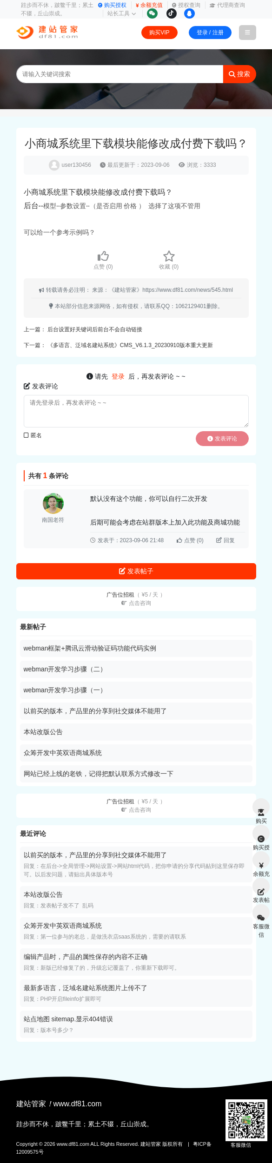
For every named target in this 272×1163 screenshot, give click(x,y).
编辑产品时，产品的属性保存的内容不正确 (85, 956)
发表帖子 (136, 571)
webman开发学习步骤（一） (65, 690)
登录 (118, 376)
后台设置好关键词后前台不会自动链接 (94, 329)
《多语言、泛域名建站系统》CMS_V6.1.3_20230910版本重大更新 (130, 345)
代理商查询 (227, 5)
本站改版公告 (43, 732)
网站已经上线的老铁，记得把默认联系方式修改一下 (98, 773)
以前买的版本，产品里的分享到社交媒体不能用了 (95, 711)
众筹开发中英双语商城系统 (63, 752)
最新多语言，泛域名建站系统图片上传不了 (85, 988)
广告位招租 (135, 598)
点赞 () (103, 260)
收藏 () (169, 260)
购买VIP (159, 32)
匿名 (33, 435)
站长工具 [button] (121, 13)
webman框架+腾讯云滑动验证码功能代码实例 (90, 648)
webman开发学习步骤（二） (65, 669)
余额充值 (149, 5)
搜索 (239, 74)
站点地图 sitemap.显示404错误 (68, 1019)
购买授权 (112, 5)
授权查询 (186, 5)
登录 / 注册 (210, 32)
